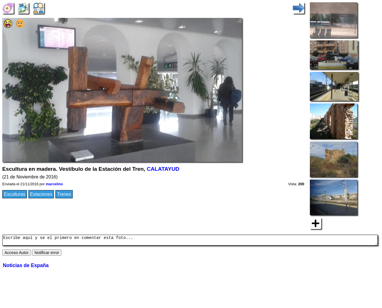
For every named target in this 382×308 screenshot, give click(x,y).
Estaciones (41, 194)
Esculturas (14, 194)
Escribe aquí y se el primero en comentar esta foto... (190, 241)
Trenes (64, 194)
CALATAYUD (163, 169)
